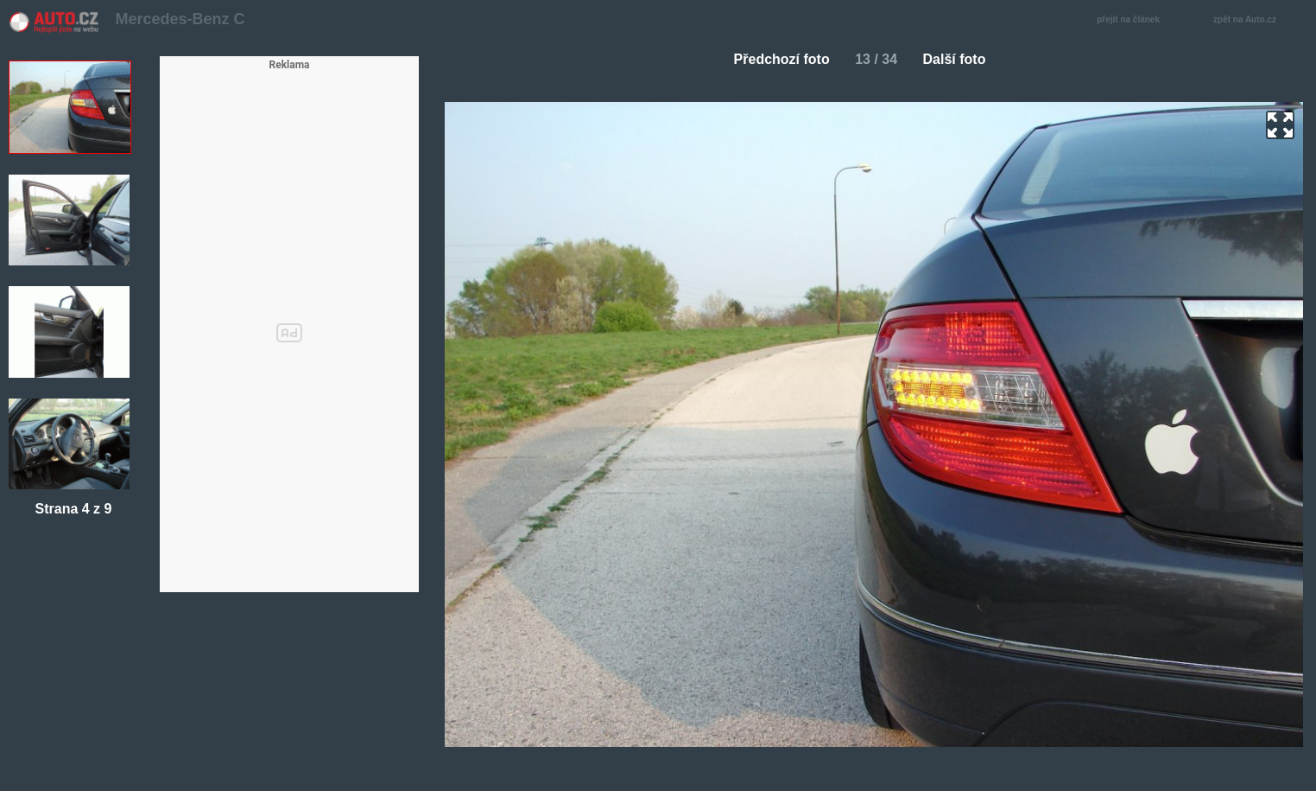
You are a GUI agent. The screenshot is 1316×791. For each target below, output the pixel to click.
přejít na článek (1133, 20)
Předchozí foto (775, 59)
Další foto (961, 59)
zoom (1280, 125)
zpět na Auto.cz (1253, 20)
